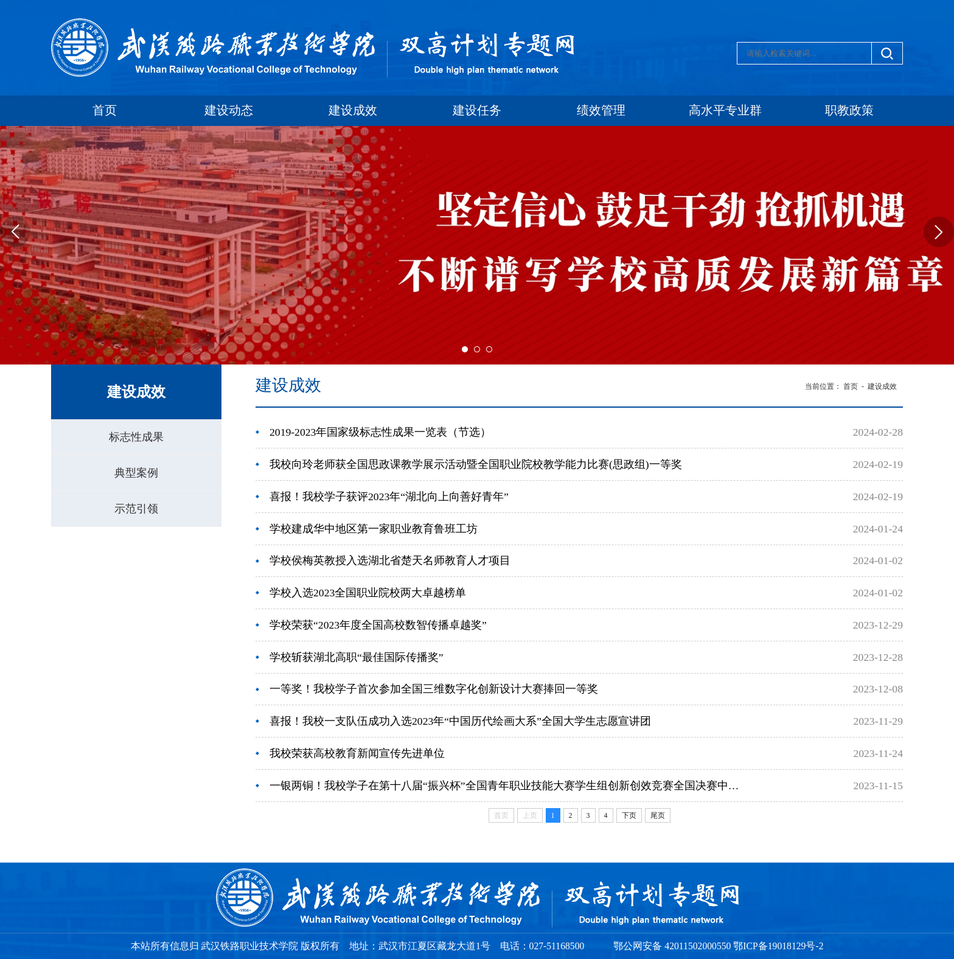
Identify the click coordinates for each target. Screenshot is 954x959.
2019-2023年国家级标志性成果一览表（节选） (380, 432)
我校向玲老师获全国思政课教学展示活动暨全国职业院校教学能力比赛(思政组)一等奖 (476, 464)
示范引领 (136, 509)
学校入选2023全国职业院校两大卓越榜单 (368, 593)
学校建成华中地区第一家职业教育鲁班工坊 (374, 529)
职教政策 (849, 110)
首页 (104, 110)
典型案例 (136, 473)
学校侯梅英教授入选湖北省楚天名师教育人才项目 (390, 560)
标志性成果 (136, 437)
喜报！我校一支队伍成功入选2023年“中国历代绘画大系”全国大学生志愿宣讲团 (460, 721)
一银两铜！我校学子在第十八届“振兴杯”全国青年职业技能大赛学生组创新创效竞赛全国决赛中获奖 (505, 785)
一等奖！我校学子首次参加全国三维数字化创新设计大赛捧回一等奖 (434, 689)
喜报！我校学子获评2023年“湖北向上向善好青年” (389, 496)
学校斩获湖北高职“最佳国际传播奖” (357, 657)
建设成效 (353, 110)
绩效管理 (601, 110)
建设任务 (477, 110)
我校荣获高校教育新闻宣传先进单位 (357, 753)
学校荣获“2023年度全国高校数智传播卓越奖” (378, 625)
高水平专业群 (725, 110)
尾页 (657, 815)
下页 (629, 815)
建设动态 (228, 110)
